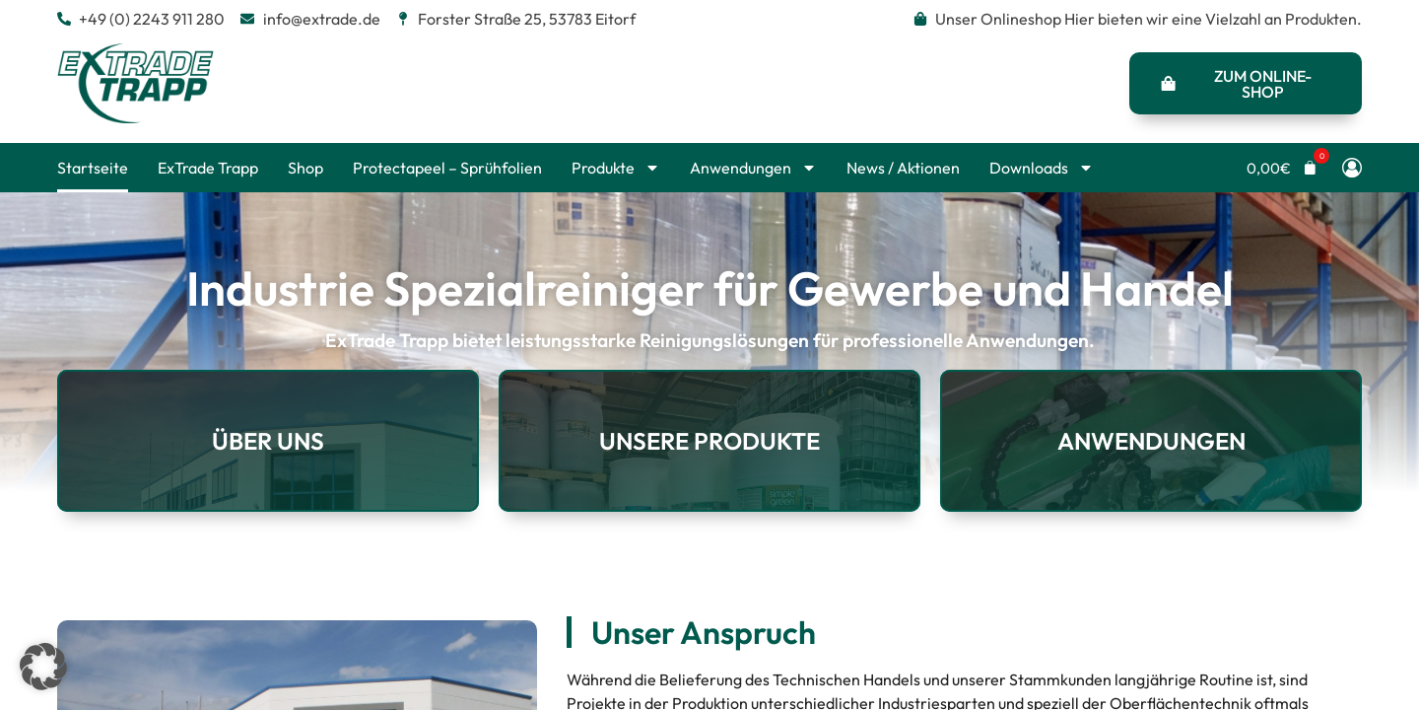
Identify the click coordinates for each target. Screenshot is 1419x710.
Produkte (616, 167)
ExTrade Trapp (208, 168)
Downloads (1041, 167)
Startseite (92, 168)
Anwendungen (753, 167)
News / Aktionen (903, 168)
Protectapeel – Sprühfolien (447, 168)
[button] (1282, 168)
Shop (305, 168)
